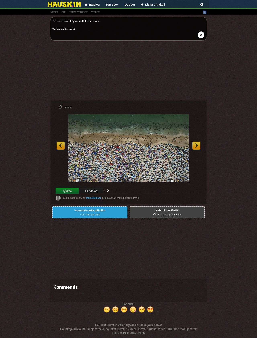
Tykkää (67, 191)
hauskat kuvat (78, 12)
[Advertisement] (128, 72)
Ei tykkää (91, 191)
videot (95, 12)
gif (63, 12)
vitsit (54, 12)
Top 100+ (112, 4)
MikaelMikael (93, 198)
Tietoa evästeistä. (64, 29)
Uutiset (130, 4)
